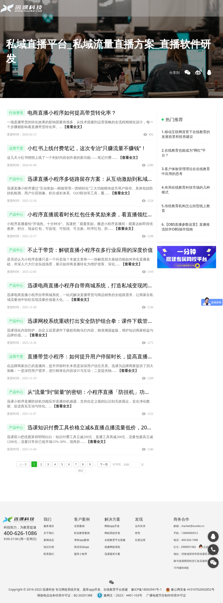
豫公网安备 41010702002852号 (190, 589)
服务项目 (49, 526)
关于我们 (49, 533)
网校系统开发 (112, 533)
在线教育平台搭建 (115, 540)
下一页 (104, 464)
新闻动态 (49, 540)
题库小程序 (80, 554)
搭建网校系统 (112, 547)
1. (186, 134)
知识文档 (49, 547)
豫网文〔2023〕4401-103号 (119, 595)
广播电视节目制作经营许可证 (166, 595)
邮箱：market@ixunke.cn (189, 526)
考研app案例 (81, 540)
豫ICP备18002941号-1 (146, 589)
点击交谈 (206, 547)
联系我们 (49, 554)
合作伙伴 (140, 526)
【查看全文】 (73, 127)
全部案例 (79, 526)
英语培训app (81, 547)
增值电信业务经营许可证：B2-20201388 (64, 595)
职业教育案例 (82, 533)
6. (186, 227)
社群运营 (140, 540)
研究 (137, 533)
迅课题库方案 (112, 554)
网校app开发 (112, 526)
